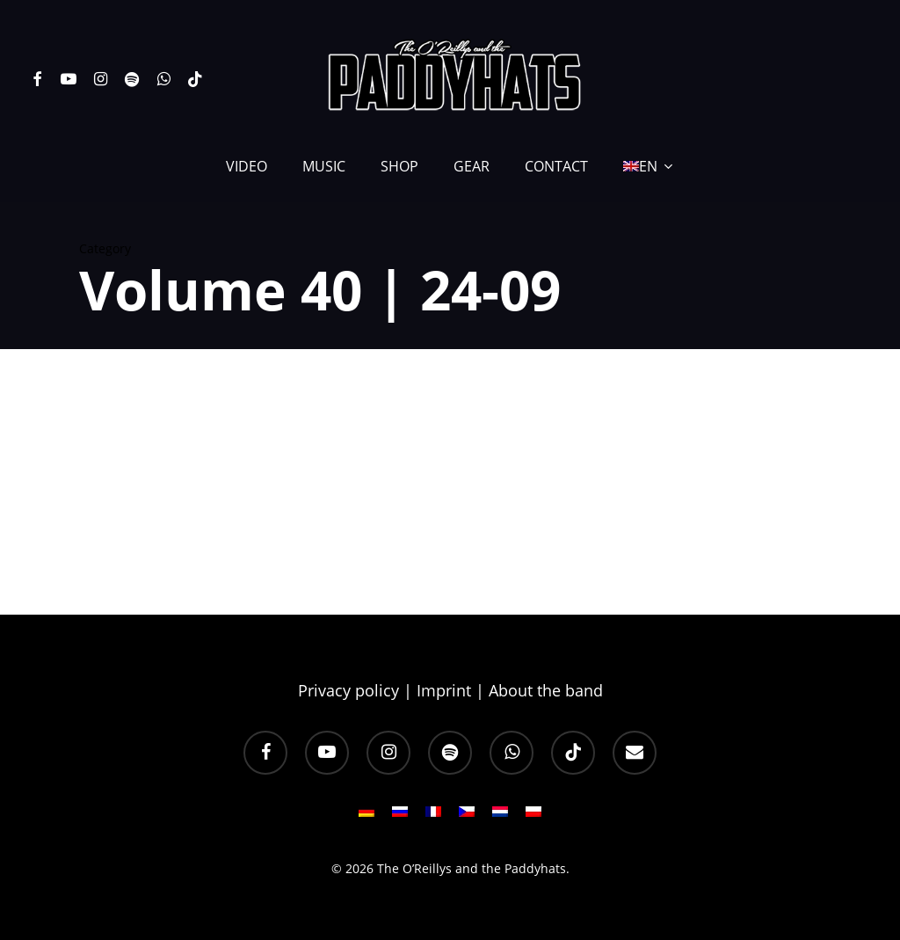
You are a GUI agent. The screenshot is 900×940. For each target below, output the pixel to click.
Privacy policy (348, 690)
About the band (546, 690)
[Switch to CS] (467, 816)
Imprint (444, 690)
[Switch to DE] (366, 816)
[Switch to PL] (533, 816)
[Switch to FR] (433, 816)
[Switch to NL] (500, 816)
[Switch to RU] (400, 816)
